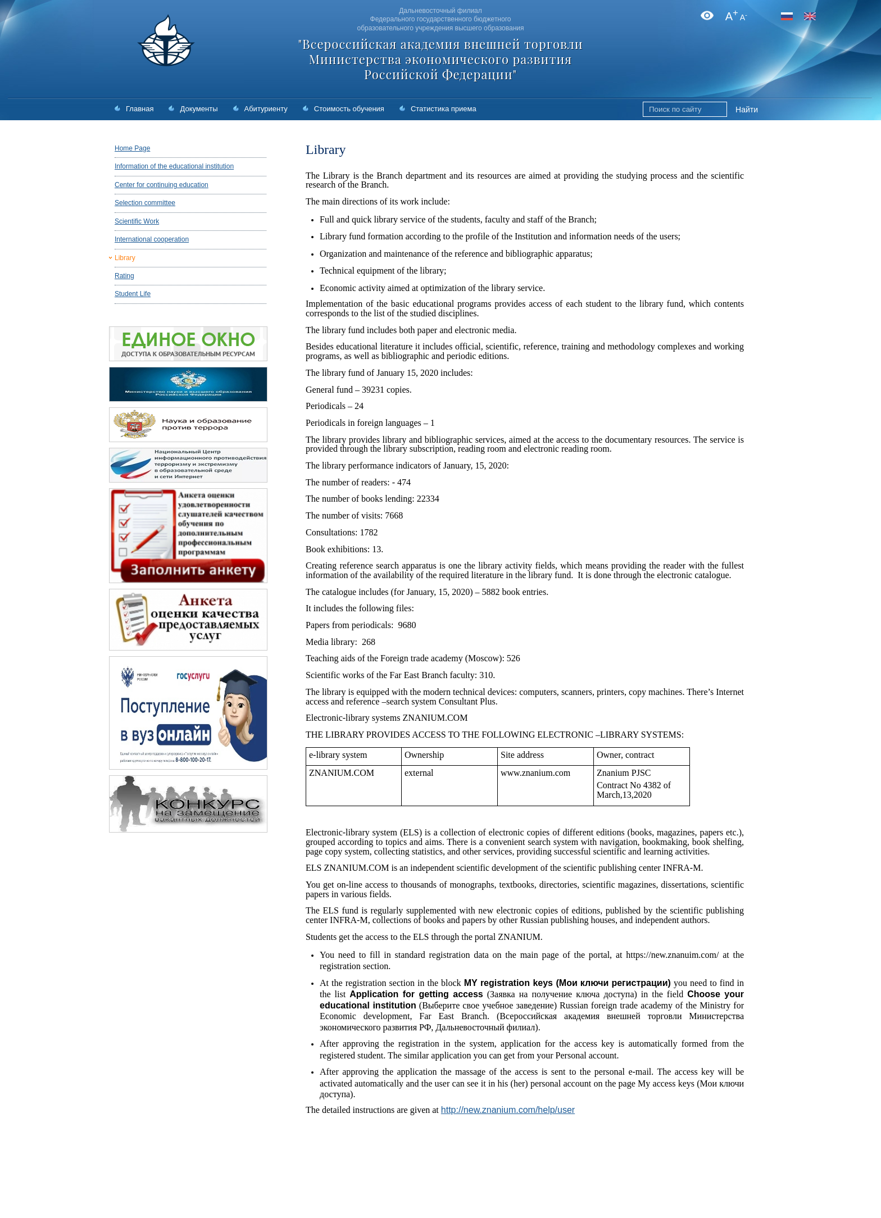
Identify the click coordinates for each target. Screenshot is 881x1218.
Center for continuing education (161, 185)
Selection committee (145, 203)
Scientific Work (137, 221)
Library (125, 258)
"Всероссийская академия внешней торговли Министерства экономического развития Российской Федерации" (440, 59)
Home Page (132, 148)
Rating (124, 276)
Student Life (133, 294)
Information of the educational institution (174, 166)
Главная (139, 108)
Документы (198, 108)
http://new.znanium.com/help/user (508, 1110)
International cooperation (152, 239)
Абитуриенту (266, 108)
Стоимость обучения (349, 108)
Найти (746, 109)
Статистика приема (443, 108)
